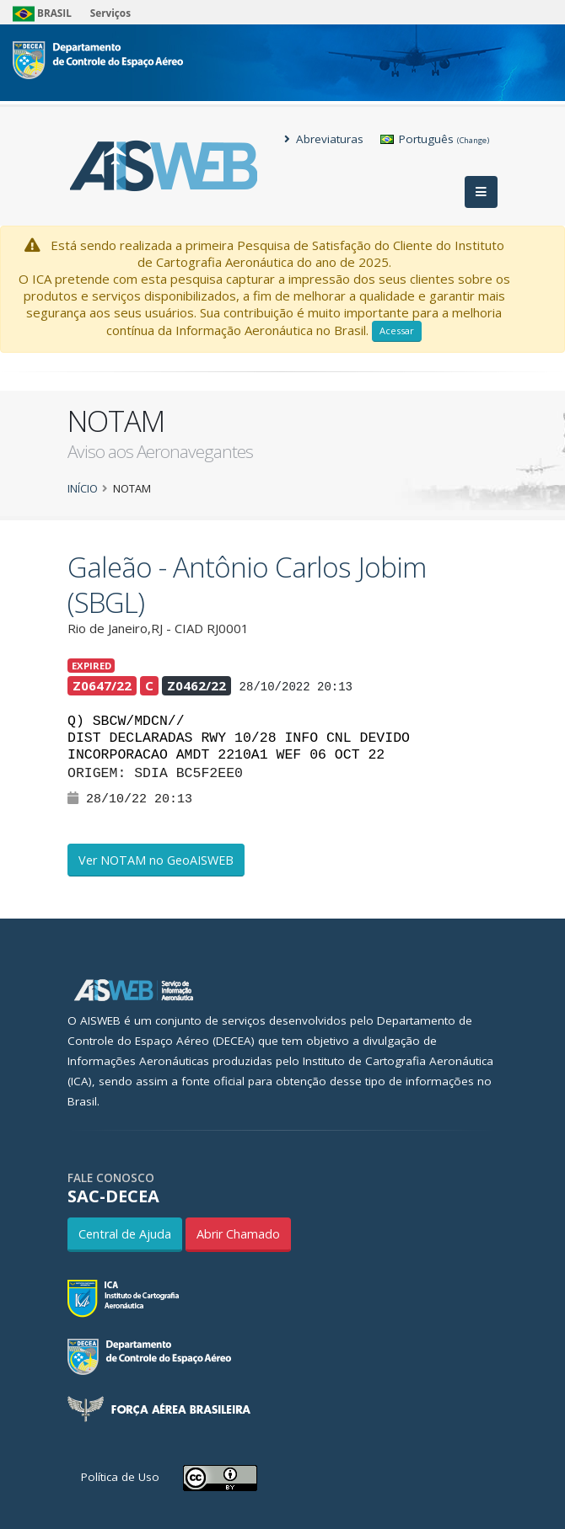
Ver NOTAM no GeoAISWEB (156, 860)
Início (82, 488)
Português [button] (434, 139)
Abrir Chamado (238, 1234)
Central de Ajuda (124, 1234)
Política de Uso (120, 1476)
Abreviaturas (323, 139)
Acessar (396, 330)
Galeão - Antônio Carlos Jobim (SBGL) (246, 584)
